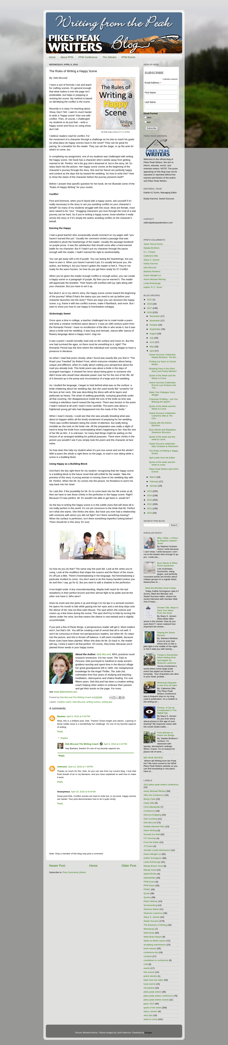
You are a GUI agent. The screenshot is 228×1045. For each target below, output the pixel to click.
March (153, 477)
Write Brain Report (153, 937)
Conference (149, 811)
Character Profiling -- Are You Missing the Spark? (163, 400)
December (155, 316)
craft (146, 964)
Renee (122, 132)
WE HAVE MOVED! (153, 757)
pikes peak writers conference (158, 996)
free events (149, 972)
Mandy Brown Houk (153, 866)
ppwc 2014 (149, 1003)
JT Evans (148, 846)
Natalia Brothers (152, 248)
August (153, 333)
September (155, 329)
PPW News (149, 885)
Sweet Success (151, 921)
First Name (150, 92)
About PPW (67, 57)
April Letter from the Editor (162, 457)
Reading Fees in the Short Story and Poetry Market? (163, 369)
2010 (150, 513)
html (149, 117)
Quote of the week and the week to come (162, 438)
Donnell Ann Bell (152, 834)
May (152, 346)
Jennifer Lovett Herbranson (157, 850)
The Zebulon (109, 57)
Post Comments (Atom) (74, 872)
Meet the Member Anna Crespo (160, 588)
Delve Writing (150, 830)
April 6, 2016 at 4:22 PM (115, 744)
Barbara (61, 716)
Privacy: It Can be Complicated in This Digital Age (166, 710)
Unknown (62, 766)
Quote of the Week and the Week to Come (162, 376)
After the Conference (154, 795)
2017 (150, 308)
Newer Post (57, 865)
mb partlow (149, 988)
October (154, 325)
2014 (150, 495)
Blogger (148, 1032)
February (154, 481)
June (152, 342)
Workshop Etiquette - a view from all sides (167, 684)
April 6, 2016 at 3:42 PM (78, 716)
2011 (150, 508)
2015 (150, 491)
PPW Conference (87, 57)
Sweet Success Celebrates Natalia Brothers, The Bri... (163, 355)
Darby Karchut (151, 263)
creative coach (64, 702)
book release (150, 948)
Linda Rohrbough (152, 283)
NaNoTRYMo (150, 874)
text (149, 122)
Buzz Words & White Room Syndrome (167, 564)
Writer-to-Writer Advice (155, 940)
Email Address (153, 82)
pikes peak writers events (156, 999)
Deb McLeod (79, 702)
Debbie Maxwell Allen (154, 826)
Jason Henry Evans (153, 244)
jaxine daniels (150, 976)
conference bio (151, 952)
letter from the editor (153, 980)
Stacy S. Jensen (152, 260)
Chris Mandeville (152, 807)
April (152, 351)
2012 (150, 504)
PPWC (147, 889)
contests (148, 956)
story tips (148, 1015)
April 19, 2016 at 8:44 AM (83, 791)
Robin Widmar (151, 901)
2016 (150, 312)
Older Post (129, 865)
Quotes (147, 897)
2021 (150, 299)
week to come (150, 1019)
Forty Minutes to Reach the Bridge (165, 733)
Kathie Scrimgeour (153, 858)
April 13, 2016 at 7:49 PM (80, 766)
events (147, 968)
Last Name (150, 102)
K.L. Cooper (149, 252)
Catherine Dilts (151, 256)
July (152, 338)
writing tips (107, 702)
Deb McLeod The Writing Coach (82, 744)
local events (149, 984)
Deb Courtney (150, 819)
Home (52, 57)
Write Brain (149, 933)
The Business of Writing (155, 925)
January (154, 486)
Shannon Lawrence (153, 913)
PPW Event (149, 881)
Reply (60, 731)
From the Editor (151, 842)
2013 (150, 500)
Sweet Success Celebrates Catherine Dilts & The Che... (162, 416)
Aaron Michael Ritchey (155, 279)
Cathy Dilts (149, 803)
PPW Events (128, 57)
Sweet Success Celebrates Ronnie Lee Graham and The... (162, 385)
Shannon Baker (151, 909)
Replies (64, 738)
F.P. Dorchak (150, 838)
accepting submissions (155, 944)
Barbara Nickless (152, 271)
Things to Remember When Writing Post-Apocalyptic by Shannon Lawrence (167, 659)
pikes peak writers (152, 992)
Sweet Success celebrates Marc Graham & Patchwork (163, 445)
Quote (147, 893)
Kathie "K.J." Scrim (153, 287)
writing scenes (93, 702)
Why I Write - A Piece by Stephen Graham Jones (167, 541)
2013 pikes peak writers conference (161, 784)
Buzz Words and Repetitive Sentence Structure (162, 431)
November (155, 320)
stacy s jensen (151, 1011)
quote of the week (152, 1007)
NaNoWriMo (150, 878)
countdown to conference (156, 960)
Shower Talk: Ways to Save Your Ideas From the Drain (167, 610)
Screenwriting (150, 905)
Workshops (149, 929)
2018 (150, 304)
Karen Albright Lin (152, 275)
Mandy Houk (150, 870)
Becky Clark (149, 799)
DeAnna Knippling (152, 815)
